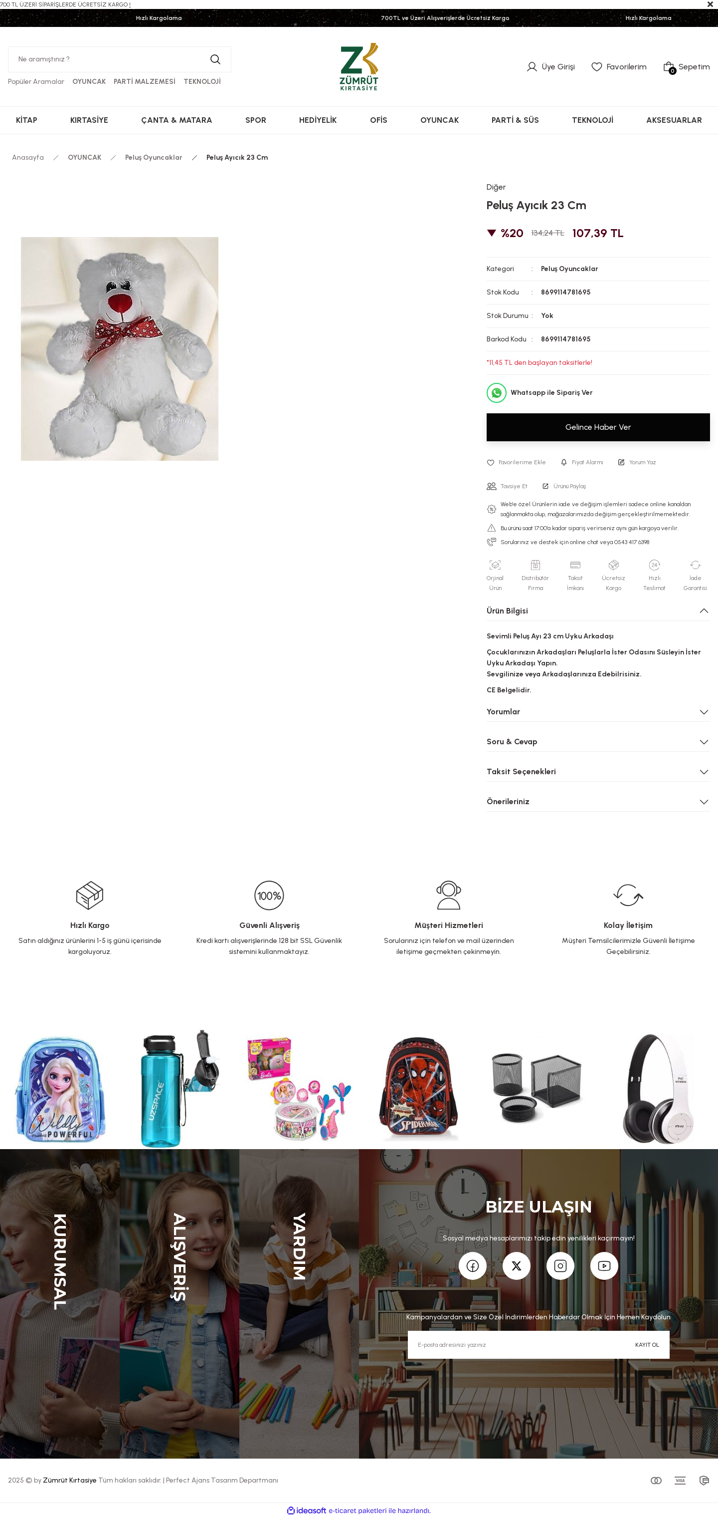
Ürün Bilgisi (507, 610)
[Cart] (686, 67)
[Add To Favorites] (516, 462)
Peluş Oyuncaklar (569, 269)
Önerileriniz (508, 801)
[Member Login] (550, 67)
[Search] (119, 59)
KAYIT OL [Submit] (647, 1344)
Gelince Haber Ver (598, 427)
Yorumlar (503, 711)
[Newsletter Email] (539, 1345)
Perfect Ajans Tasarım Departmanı (222, 1480)
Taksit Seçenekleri (521, 771)
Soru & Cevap (512, 741)
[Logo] (359, 66)
